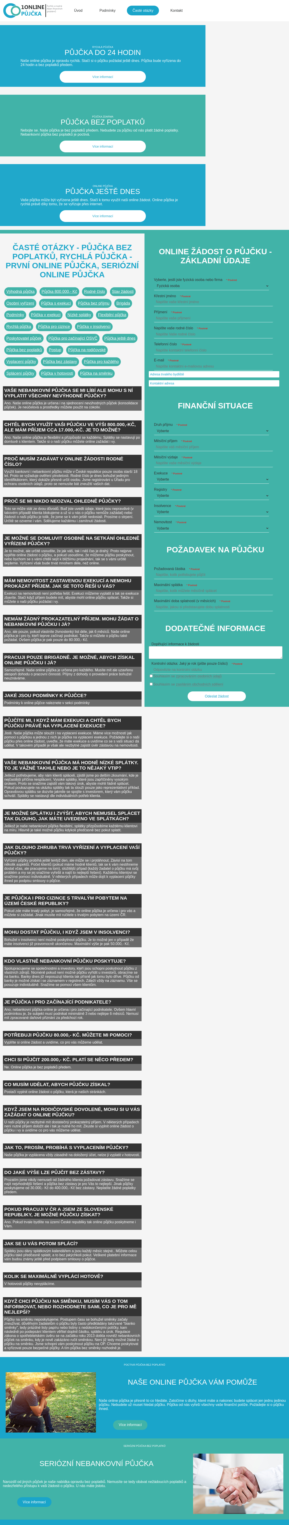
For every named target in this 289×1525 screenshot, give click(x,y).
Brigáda (123, 143)
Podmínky (108, 10)
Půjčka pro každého (101, 202)
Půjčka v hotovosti (57, 214)
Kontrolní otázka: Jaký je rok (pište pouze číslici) (196, 504)
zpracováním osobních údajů (198, 517)
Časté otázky (143, 10)
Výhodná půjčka (20, 132)
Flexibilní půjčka (112, 155)
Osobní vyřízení (20, 143)
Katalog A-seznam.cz (48, 1500)
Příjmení (168, 152)
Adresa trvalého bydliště (167, 215)
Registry (168, 330)
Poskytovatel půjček (24, 179)
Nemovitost (170, 362)
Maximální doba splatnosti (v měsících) (192, 441)
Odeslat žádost (217, 537)
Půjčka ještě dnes (119, 179)
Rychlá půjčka (18, 167)
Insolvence (170, 346)
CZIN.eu (8, 1500)
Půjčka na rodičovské (87, 190)
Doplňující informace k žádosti (175, 485)
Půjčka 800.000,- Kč (59, 132)
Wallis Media (30, 1511)
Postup (55, 190)
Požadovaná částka (177, 409)
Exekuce (168, 314)
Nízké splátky (79, 155)
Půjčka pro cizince (54, 167)
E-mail (166, 201)
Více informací (48, 61)
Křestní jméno (172, 136)
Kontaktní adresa (162, 224)
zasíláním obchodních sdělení (199, 525)
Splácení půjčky (20, 214)
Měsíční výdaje (173, 297)
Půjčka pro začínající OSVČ (72, 179)
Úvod (78, 10)
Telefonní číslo (172, 185)
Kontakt (176, 10)
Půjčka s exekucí (56, 143)
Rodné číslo (94, 132)
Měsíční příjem (173, 281)
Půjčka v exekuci (46, 155)
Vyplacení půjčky (21, 202)
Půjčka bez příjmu (94, 143)
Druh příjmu (170, 265)
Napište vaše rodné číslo (181, 168)
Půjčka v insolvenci (94, 167)
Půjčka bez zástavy (60, 202)
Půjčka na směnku (96, 214)
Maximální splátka (175, 425)
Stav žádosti (123, 132)
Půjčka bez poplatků (24, 190)
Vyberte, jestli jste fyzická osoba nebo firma (195, 120)
